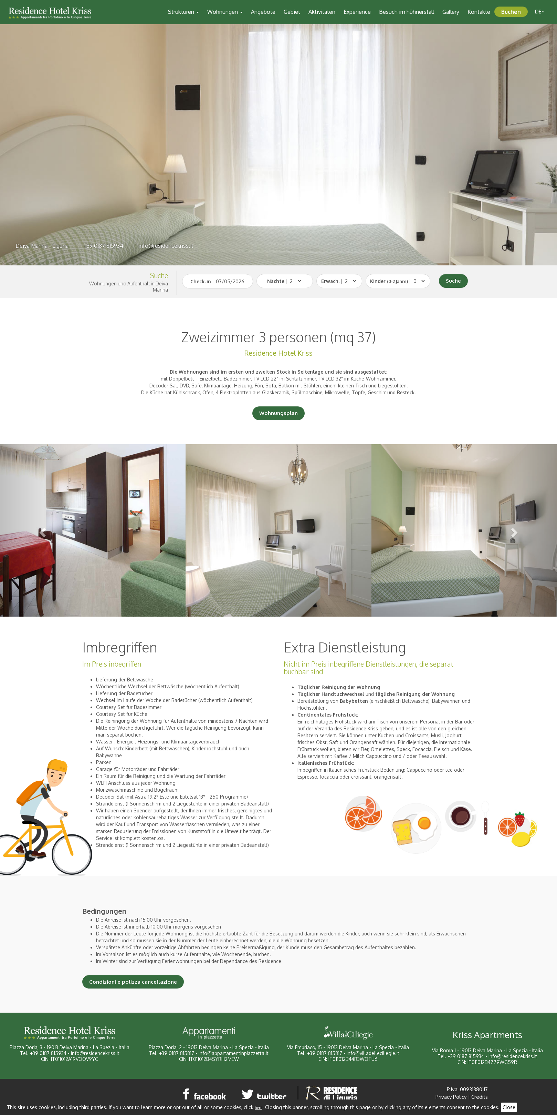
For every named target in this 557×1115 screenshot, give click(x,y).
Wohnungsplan (278, 413)
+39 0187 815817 (176, 1053)
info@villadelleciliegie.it (373, 1053)
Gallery (450, 11)
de (540, 11)
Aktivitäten (321, 11)
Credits (479, 1097)
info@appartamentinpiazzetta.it (234, 1053)
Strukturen (183, 11)
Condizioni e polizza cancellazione (133, 982)
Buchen (511, 11)
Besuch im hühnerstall (406, 11)
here (258, 1107)
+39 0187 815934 (103, 245)
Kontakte (478, 11)
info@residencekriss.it (165, 245)
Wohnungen (225, 11)
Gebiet (292, 11)
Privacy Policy (450, 1097)
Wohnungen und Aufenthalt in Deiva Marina (128, 287)
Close (509, 1107)
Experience (357, 11)
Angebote (263, 11)
